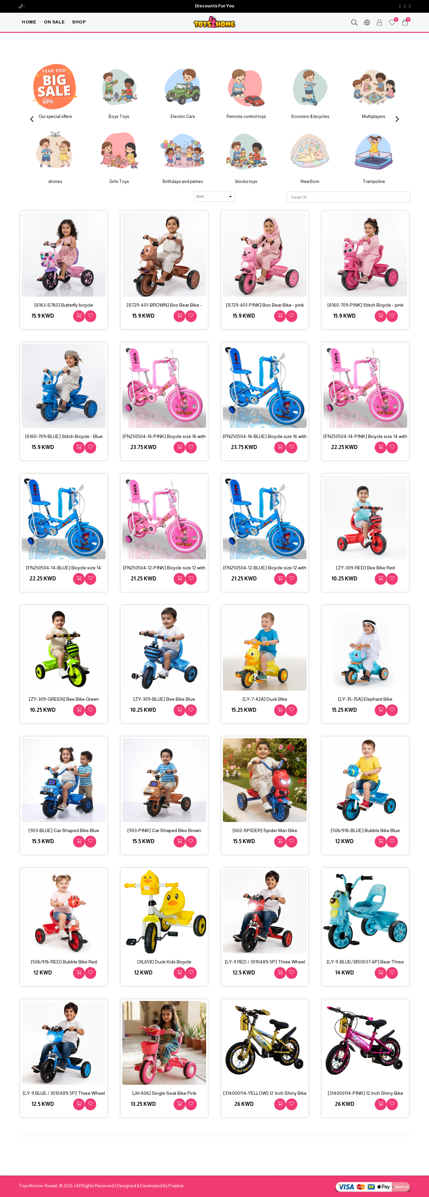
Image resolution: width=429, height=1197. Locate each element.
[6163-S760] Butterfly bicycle (64, 305)
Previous (32, 119)
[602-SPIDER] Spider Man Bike (265, 830)
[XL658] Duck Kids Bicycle (164, 961)
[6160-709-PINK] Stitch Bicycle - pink (365, 305)
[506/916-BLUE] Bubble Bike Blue (365, 830)
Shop (79, 21)
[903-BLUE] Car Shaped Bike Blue (63, 830)
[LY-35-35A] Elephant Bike (365, 699)
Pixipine (176, 1185)
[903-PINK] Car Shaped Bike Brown (164, 830)
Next (397, 119)
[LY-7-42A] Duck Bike (265, 699)
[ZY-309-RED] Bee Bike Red (365, 567)
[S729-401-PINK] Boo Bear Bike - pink (265, 305)
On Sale (54, 21)
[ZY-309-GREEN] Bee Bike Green (64, 699)
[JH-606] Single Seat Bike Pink (164, 1093)
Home (29, 21)
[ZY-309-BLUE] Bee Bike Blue (164, 699)
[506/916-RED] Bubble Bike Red (64, 961)
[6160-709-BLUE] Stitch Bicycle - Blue (64, 436)
